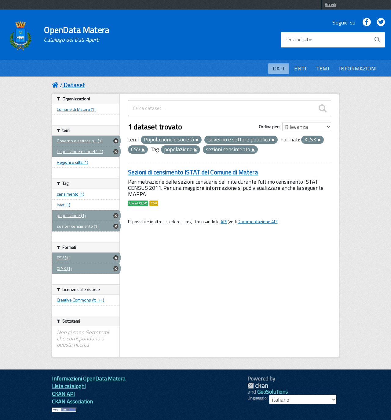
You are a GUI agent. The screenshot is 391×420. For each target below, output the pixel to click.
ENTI (300, 68)
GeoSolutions (272, 392)
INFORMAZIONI (358, 68)
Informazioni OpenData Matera (88, 378)
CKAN (257, 385)
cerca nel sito (298, 40)
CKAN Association (72, 401)
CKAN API (63, 394)
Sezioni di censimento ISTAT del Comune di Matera (193, 172)
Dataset (74, 85)
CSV (154, 203)
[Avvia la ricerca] (377, 39)
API (224, 221)
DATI (279, 68)
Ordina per (269, 126)
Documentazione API (257, 221)
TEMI (322, 68)
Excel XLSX (138, 203)
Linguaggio (257, 398)
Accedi (330, 5)
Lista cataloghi (69, 386)
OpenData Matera (76, 34)
